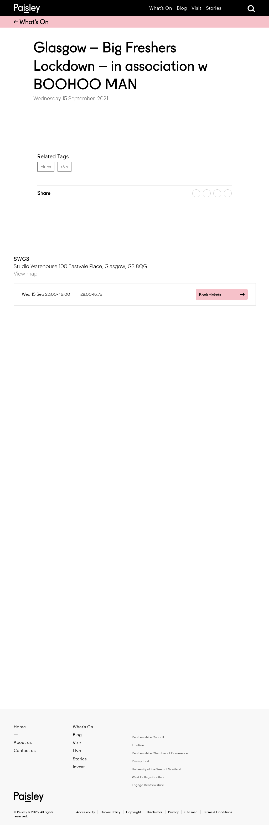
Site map (191, 812)
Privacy (173, 812)
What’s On (160, 8)
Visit (196, 8)
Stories (213, 8)
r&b (64, 166)
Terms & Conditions (217, 812)
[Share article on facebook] (196, 193)
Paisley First (140, 761)
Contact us (25, 750)
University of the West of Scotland (156, 769)
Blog (182, 8)
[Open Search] (251, 8)
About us (23, 742)
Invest (79, 766)
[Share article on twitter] (207, 193)
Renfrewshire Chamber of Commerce (160, 753)
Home (20, 726)
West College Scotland (148, 777)
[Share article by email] (217, 193)
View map (25, 273)
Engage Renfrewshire (148, 785)
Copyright (133, 812)
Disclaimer (154, 812)
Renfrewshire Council (148, 737)
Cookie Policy (110, 812)
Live (77, 750)
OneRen (138, 745)
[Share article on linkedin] (228, 193)
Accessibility (85, 812)
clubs (46, 166)
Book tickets (210, 294)
